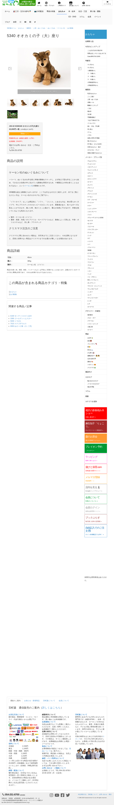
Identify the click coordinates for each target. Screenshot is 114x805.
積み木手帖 (90, 387)
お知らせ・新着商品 (32, 701)
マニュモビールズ (92, 289)
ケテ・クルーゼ (92, 199)
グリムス (90, 191)
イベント (97, 17)
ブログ (7, 22)
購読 (110, 794)
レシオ (89, 301)
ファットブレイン (92, 256)
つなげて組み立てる (93, 120)
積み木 (89, 111)
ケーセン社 (61, 28)
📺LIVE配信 (38, 11)
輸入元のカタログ (92, 381)
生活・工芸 (82, 11)
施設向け (88, 372)
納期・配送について (16, 770)
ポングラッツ (91, 283)
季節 (87, 334)
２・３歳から (91, 73)
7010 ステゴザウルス (18, 324)
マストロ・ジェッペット (94, 286)
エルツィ (90, 176)
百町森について (49, 701)
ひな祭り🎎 (91, 353)
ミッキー (90, 292)
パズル (89, 135)
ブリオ (89, 265)
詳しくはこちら (51, 707)
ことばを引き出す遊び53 (94, 50)
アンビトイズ (91, 164)
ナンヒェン (90, 232)
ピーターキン (91, 253)
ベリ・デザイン (92, 277)
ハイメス (90, 241)
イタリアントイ (92, 167)
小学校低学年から (92, 82)
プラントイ (90, 268)
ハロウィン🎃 (91, 364)
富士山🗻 (90, 350)
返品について (47, 746)
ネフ (88, 238)
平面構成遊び (91, 117)
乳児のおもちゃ (92, 93)
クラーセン (90, 321)
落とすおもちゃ (92, 141)
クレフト (90, 185)
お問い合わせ (103, 794)
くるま (89, 108)
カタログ (88, 377)
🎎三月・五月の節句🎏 (22, 11)
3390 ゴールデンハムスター (21, 318)
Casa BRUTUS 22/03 (93, 56)
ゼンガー (90, 223)
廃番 (87, 396)
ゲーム (89, 132)
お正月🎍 (90, 338)
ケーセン (90, 197)
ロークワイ (90, 307)
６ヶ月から (90, 67)
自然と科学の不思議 (93, 138)
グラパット (90, 188)
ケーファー (90, 202)
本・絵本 (71, 11)
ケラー (89, 205)
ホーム (7, 11)
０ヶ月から (90, 64)
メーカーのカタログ (93, 384)
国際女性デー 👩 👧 (93, 356)
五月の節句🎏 (91, 359)
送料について (14, 744)
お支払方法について (16, 714)
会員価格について (49, 722)
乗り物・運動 (95, 11)
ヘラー (89, 271)
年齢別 (87, 61)
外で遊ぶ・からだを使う (94, 144)
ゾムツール (90, 226)
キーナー (90, 182)
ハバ (88, 244)
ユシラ (89, 295)
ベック (89, 274)
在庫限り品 (89, 41)
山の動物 (70, 28)
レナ (88, 304)
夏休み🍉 (90, 361)
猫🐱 (89, 347)
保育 (15, 22)
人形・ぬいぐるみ (39, 28)
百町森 (89, 250)
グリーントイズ (92, 194)
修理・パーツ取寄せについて (53, 758)
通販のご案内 (15, 701)
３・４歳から (91, 76)
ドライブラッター (92, 229)
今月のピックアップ (92, 46)
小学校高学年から (92, 85)
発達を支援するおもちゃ (94, 153)
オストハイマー (92, 179)
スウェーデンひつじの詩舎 (95, 217)
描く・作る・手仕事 (93, 126)
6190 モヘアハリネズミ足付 (21, 316)
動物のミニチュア (92, 105)
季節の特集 (51, 11)
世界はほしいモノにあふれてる (96, 53)
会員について (64, 701)
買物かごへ (24, 134)
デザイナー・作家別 (92, 311)
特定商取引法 (82, 794)
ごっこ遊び (90, 96)
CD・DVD (72, 17)
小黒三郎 (90, 327)
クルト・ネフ (91, 318)
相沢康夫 (90, 315)
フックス (90, 259)
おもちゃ (61, 11)
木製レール (90, 102)
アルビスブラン (92, 161)
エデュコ (90, 173)
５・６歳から (91, 79)
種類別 (29, 28)
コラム (81, 17)
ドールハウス (91, 123)
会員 (89, 17)
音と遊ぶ (90, 129)
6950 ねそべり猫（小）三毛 (21, 326)
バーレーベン (91, 247)
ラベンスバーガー (92, 298)
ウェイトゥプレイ (92, 170)
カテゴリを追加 (91, 401)
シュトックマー (92, 208)
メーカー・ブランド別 (93, 157)
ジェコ (89, 214)
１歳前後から (91, 70)
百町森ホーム (11, 28)
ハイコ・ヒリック (92, 324)
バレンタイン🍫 (92, 344)
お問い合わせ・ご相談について (54, 768)
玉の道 (89, 114)
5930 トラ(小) (15, 321)
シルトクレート (92, 211)
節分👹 (89, 341)
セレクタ (90, 220)
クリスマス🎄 (91, 367)
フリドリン (90, 262)
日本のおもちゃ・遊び (94, 147)
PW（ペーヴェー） (93, 280)
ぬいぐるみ (51, 28)
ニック (89, 235)
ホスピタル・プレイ (93, 150)
